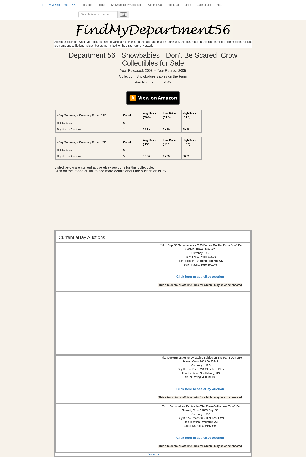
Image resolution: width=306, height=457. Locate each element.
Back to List (204, 4)
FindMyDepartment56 (59, 5)
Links (188, 4)
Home (101, 4)
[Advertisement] (153, 202)
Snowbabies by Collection (126, 4)
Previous (86, 4)
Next (219, 4)
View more (153, 454)
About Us (173, 4)
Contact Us (155, 4)
